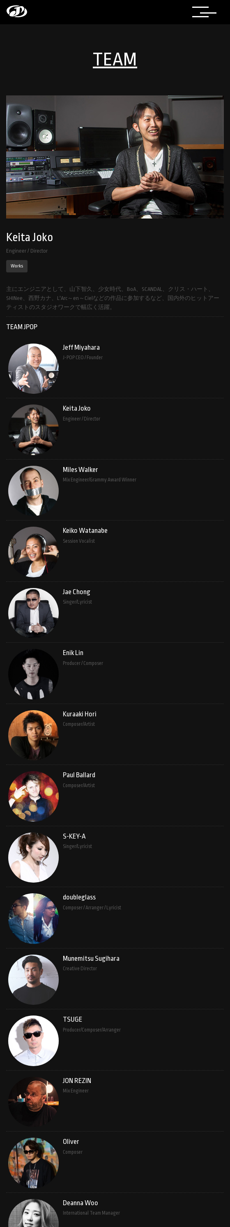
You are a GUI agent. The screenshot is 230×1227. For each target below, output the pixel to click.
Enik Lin (73, 653)
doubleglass (79, 897)
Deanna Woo (80, 1203)
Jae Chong (76, 592)
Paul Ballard (79, 775)
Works (17, 266)
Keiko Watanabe (85, 530)
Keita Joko (77, 408)
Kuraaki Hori (80, 714)
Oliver (71, 1142)
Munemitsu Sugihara (91, 958)
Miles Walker (80, 470)
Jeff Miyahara (81, 347)
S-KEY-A (74, 836)
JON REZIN (77, 1081)
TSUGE (72, 1019)
